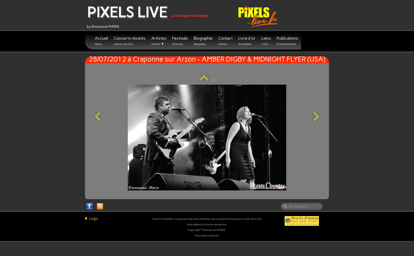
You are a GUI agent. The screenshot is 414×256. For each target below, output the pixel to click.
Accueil (101, 41)
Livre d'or (247, 41)
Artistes (158, 41)
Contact (225, 41)
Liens (266, 41)
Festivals (180, 41)
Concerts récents (129, 41)
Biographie (203, 41)
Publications (287, 41)
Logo (91, 219)
